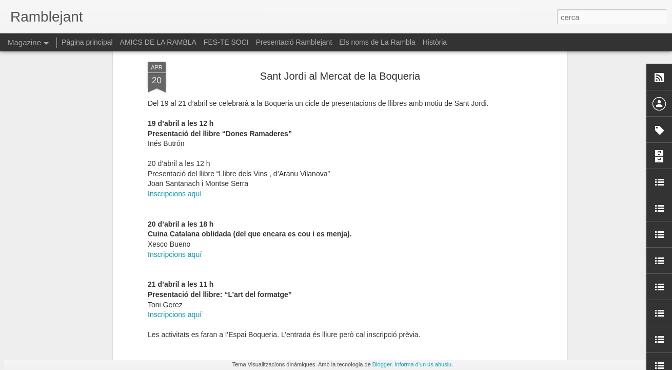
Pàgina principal (87, 42)
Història (435, 42)
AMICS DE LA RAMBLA (158, 42)
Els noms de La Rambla (377, 42)
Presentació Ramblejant (294, 42)
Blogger (381, 364)
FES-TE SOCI (226, 42)
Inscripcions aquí (175, 100)
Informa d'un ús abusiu (422, 364)
